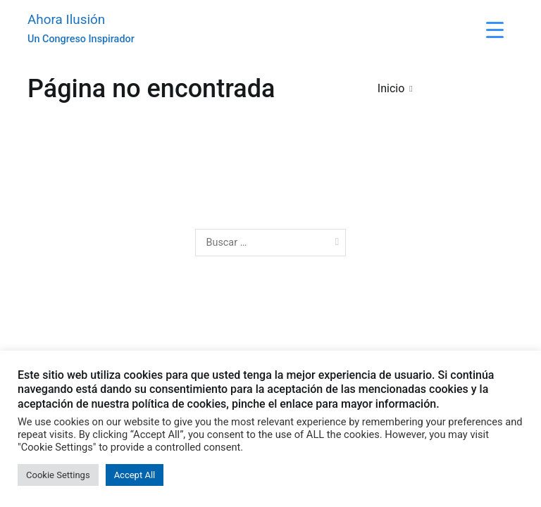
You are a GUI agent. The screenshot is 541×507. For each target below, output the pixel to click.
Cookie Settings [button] (58, 475)
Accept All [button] (135, 475)
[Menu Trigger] (494, 30)
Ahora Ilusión (66, 19)
